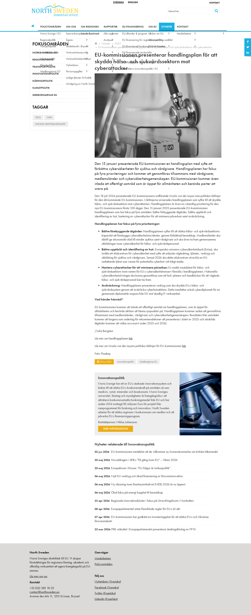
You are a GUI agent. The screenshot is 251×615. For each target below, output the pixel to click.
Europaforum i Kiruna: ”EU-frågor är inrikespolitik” (132, 468)
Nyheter (166, 26)
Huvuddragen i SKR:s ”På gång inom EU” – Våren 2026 (136, 460)
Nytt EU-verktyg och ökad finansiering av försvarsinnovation (139, 476)
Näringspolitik (42, 81)
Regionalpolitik (43, 59)
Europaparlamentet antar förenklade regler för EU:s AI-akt (137, 509)
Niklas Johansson (126, 422)
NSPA (49, 117)
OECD (38, 117)
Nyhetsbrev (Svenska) (108, 581)
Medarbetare (103, 558)
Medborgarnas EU (148, 361)
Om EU (153, 26)
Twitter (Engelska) (105, 593)
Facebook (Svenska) (107, 587)
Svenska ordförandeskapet (50, 124)
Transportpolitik (44, 66)
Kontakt (214, 2)
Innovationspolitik (125, 361)
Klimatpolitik (41, 88)
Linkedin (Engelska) (106, 599)
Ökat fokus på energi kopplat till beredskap (129, 492)
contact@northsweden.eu (44, 592)
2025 (118, 43)
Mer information (115, 428)
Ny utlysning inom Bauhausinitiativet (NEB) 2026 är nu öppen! (140, 484)
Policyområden (50, 26)
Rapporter (110, 26)
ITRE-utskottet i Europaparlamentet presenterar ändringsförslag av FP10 (145, 529)
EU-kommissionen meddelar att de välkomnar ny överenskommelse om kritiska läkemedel (156, 452)
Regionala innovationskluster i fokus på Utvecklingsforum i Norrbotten (144, 501)
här (131, 338)
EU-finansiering (133, 26)
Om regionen (90, 26)
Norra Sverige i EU (44, 52)
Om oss (71, 26)
